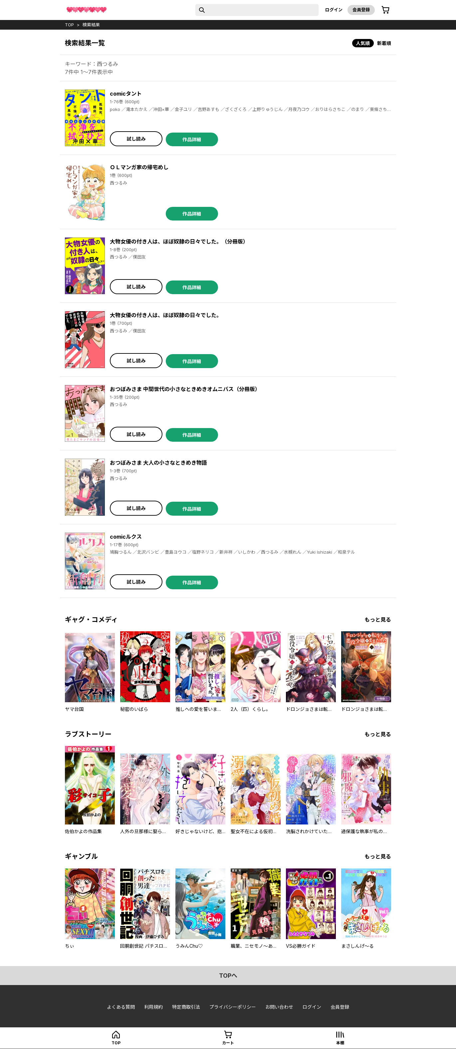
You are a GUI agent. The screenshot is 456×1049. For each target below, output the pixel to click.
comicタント (126, 93)
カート (228, 1042)
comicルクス (126, 536)
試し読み (136, 139)
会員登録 (361, 9)
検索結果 (91, 24)
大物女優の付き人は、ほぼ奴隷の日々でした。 (166, 315)
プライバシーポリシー (232, 1007)
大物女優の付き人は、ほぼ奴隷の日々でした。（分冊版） (179, 241)
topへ (228, 975)
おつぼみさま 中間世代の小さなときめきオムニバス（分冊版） (185, 389)
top (69, 24)
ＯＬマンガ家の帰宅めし (139, 167)
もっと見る (377, 619)
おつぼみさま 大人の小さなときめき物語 (158, 462)
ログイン (333, 9)
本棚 (340, 1042)
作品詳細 (191, 139)
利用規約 (153, 1007)
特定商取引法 (186, 1007)
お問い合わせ (279, 1007)
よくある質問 (121, 1007)
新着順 (384, 43)
